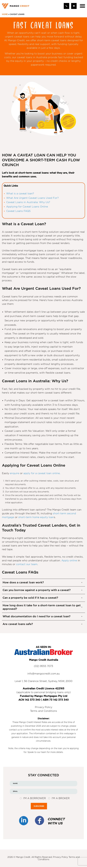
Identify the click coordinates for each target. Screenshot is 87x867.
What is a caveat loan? (20, 193)
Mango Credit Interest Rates (33, 722)
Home (5, 14)
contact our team (26, 564)
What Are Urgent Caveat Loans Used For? (32, 198)
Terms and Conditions (43, 711)
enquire (14, 473)
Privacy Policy (43, 707)
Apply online (69, 560)
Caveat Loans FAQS (18, 211)
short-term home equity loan (36, 517)
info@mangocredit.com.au (43, 674)
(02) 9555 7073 (43, 666)
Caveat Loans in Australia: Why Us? (28, 202)
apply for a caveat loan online (41, 473)
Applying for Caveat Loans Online (27, 207)
